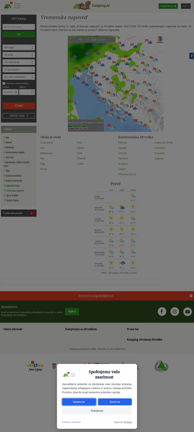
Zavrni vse (115, 402)
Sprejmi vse (79, 402)
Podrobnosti (97, 411)
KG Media (128, 422)
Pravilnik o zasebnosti (71, 422)
